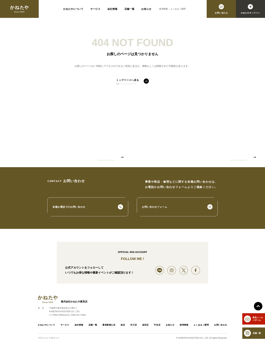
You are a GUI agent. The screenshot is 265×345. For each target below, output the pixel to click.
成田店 (145, 325)
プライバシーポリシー (49, 338)
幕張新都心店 (108, 325)
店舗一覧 (129, 9)
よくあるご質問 (178, 9)
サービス (95, 9)
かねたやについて (73, 9)
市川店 (133, 325)
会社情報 (112, 9)
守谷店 (157, 325)
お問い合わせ (220, 325)
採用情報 (163, 9)
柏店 (123, 325)
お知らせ (146, 9)
